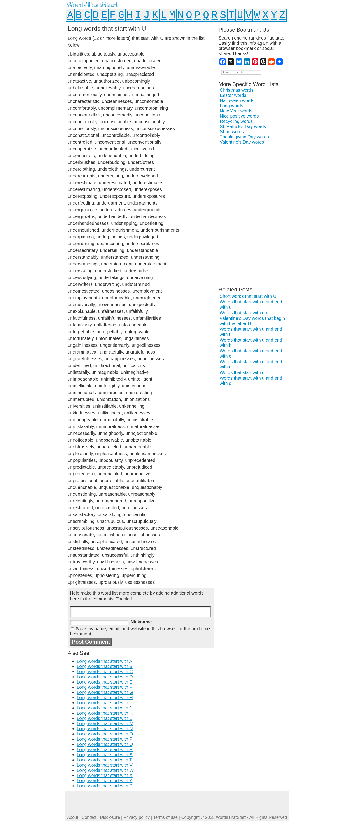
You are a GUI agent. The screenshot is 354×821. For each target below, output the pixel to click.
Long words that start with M (105, 723)
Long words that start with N (105, 728)
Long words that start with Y (104, 780)
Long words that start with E (105, 681)
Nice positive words (239, 116)
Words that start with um (244, 312)
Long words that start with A (104, 661)
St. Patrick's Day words (243, 126)
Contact (89, 817)
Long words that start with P (105, 739)
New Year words (236, 110)
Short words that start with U (248, 296)
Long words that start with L (104, 718)
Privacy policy (136, 817)
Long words (231, 105)
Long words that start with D (105, 676)
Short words (232, 131)
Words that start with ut (243, 372)
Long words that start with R (105, 749)
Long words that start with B (105, 666)
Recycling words (236, 121)
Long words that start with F (104, 687)
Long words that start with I (104, 702)
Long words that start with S (105, 754)
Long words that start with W (105, 770)
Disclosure (110, 817)
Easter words (233, 95)
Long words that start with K (105, 713)
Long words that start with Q (105, 744)
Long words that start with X (105, 775)
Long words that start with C (105, 671)
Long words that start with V (105, 765)
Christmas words (237, 90)
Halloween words (237, 100)
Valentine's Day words (242, 142)
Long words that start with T (104, 759)
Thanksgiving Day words (244, 136)
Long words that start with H (105, 697)
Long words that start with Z (104, 785)
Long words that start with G (105, 692)
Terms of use (165, 817)
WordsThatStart (92, 4)
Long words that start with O (105, 733)
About (72, 817)
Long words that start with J (104, 707)
